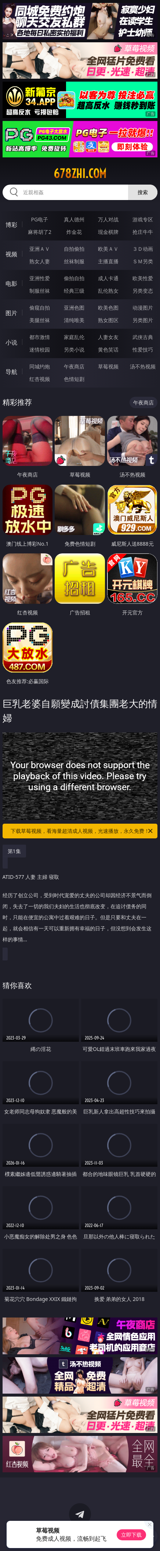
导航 (11, 372)
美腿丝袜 (39, 320)
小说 (11, 342)
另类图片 (142, 320)
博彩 (11, 225)
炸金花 (74, 231)
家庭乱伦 (74, 337)
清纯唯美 (74, 320)
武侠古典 (142, 337)
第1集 (14, 851)
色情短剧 (74, 378)
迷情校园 (39, 349)
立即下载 (131, 1534)
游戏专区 (142, 219)
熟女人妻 (39, 261)
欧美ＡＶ (108, 248)
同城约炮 (39, 366)
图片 (11, 313)
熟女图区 (108, 320)
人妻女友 (108, 337)
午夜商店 (74, 366)
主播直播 (108, 261)
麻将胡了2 (39, 231)
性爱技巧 (142, 349)
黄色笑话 (108, 349)
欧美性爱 (142, 278)
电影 (11, 283)
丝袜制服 (74, 261)
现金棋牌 (108, 231)
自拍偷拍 (74, 248)
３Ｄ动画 (142, 248)
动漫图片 (142, 307)
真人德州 (74, 219)
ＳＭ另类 (142, 261)
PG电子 (39, 219)
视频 (11, 254)
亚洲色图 (74, 307)
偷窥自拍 (39, 307)
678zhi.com (80, 173)
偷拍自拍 (74, 278)
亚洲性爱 (39, 278)
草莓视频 (108, 366)
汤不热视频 (143, 366)
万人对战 (108, 219)
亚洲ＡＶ (39, 248)
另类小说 (74, 349)
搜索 (143, 192)
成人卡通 (108, 278)
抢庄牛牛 (142, 231)
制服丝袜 (39, 290)
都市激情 (39, 337)
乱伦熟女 (108, 290)
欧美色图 (108, 307)
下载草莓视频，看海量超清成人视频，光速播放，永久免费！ (82, 831)
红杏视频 (39, 378)
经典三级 (74, 290)
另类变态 (142, 290)
